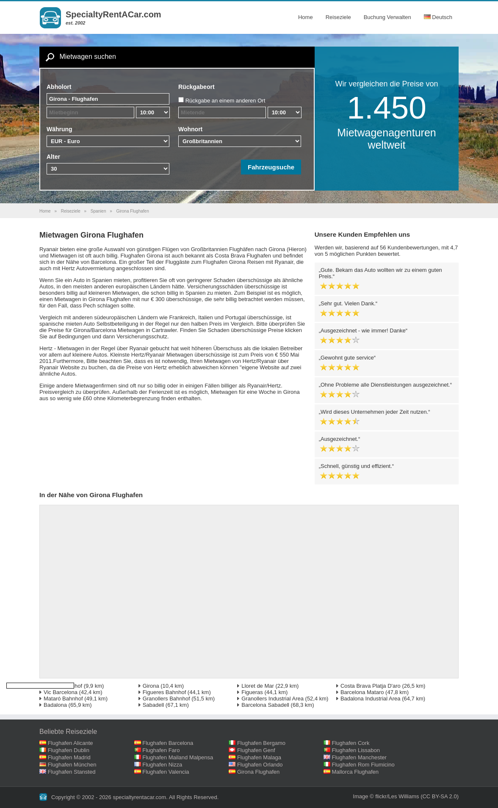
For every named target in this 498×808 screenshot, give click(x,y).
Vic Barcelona (60, 692)
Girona (151, 686)
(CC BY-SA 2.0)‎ (440, 796)
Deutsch (438, 17)
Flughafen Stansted (72, 772)
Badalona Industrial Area (370, 698)
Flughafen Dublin (68, 750)
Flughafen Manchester (359, 757)
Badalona (55, 705)
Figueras (252, 692)
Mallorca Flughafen (355, 772)
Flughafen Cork (351, 743)
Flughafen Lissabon (356, 750)
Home (305, 17)
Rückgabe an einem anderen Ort (225, 100)
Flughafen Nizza (162, 764)
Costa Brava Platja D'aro (370, 686)
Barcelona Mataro (362, 692)
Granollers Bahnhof (166, 698)
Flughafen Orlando (260, 764)
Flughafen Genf (256, 750)
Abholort (59, 86)
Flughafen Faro (161, 750)
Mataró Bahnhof (63, 698)
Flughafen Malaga (259, 757)
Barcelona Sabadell (265, 705)
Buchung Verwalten (387, 17)
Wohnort (190, 129)
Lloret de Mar (257, 686)
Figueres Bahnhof (164, 692)
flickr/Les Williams (397, 796)
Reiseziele (338, 17)
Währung (59, 129)
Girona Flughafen (258, 772)
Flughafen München (72, 764)
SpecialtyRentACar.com (113, 14)
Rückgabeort (196, 86)
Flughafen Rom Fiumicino (363, 764)
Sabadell (153, 705)
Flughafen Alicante (70, 743)
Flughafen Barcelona (167, 743)
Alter (53, 156)
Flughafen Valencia (165, 772)
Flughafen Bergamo (261, 743)
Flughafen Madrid (69, 757)
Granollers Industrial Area (272, 698)
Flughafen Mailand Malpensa (177, 757)
